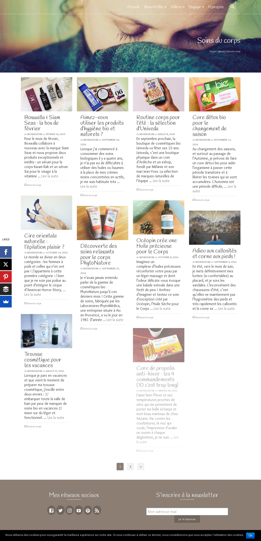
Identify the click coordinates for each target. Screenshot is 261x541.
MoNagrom (34, 134)
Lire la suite (50, 176)
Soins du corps (34, 184)
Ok (250, 535)
